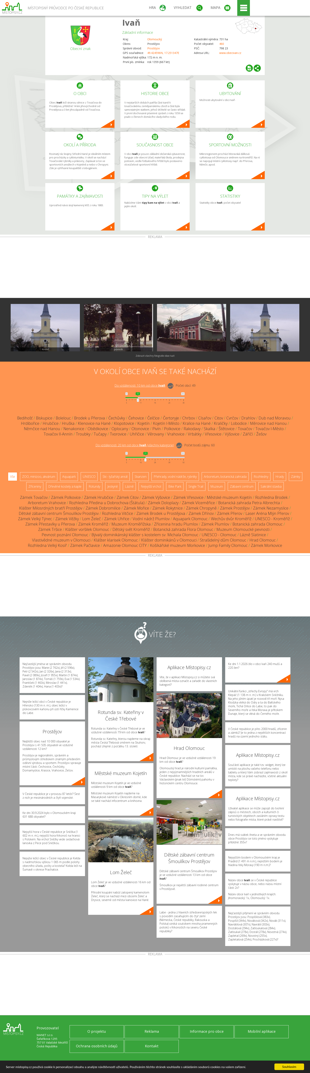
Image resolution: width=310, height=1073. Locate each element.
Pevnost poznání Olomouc (65, 534)
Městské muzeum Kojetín (229, 497)
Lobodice (239, 423)
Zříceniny (34, 486)
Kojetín (143, 423)
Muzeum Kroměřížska (131, 524)
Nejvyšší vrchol (151, 486)
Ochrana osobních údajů (96, 1046)
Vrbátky (194, 434)
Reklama (152, 1031)
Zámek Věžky (67, 518)
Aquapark (69, 476)
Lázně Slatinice (253, 534)
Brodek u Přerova (89, 418)
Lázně (129, 486)
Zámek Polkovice (66, 497)
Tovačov (245, 428)
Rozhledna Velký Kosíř (47, 545)
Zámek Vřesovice (188, 497)
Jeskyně (112, 486)
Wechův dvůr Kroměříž (231, 518)
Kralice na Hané (197, 423)
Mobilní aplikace (262, 1031)
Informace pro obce (207, 1031)
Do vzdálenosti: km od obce (139, 385)
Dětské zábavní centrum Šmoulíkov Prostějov (59, 513)
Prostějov (153, 48)
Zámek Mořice (136, 508)
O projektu (96, 1031)
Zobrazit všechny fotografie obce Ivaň (155, 355)
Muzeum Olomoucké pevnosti (242, 529)
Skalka (209, 428)
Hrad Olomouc (263, 540)
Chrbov (188, 418)
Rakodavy (192, 428)
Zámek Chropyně (201, 508)
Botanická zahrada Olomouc (257, 524)
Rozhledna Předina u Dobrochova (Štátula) (107, 502)
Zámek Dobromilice (103, 508)
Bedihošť (25, 418)
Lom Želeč (91, 518)
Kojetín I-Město (166, 423)
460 (221, 44)
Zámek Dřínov (201, 513)
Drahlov (248, 418)
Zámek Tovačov (34, 497)
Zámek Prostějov (235, 508)
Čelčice (153, 418)
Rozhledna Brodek (271, 497)
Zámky (295, 476)
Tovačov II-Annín (58, 434)
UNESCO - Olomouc (219, 534)
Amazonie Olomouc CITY (125, 545)
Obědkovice (98, 428)
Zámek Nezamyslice (270, 508)
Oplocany (120, 428)
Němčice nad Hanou (42, 428)
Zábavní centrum (241, 486)
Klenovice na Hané (94, 423)
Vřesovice (213, 434)
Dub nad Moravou (275, 418)
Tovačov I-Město (269, 428)
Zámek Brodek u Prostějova (160, 513)
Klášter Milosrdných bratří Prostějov (50, 508)
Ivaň (131, 22)
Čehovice (136, 418)
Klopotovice (124, 423)
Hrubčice (51, 423)
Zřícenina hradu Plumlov (176, 524)
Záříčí (248, 434)
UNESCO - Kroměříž (272, 518)
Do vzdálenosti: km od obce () (134, 445)
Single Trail (195, 486)
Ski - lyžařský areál (115, 476)
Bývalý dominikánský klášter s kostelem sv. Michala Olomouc (145, 534)
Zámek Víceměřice (198, 502)
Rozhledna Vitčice (117, 513)
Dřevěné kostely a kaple (64, 486)
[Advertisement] (155, 268)
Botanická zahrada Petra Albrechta (249, 502)
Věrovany (155, 434)
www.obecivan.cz (230, 53)
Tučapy (100, 434)
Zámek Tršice (50, 529)
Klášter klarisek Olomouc (116, 540)
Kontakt (152, 1046)
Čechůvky (116, 418)
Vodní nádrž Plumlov (151, 518)
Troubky (83, 434)
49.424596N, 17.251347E (163, 53)
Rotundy (94, 486)
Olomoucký (154, 39)
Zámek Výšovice (156, 497)
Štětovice (226, 428)
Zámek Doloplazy (163, 502)
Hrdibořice (30, 423)
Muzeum (216, 486)
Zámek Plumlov (215, 524)
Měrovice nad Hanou (268, 423)
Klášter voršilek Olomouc (87, 529)
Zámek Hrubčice (98, 497)
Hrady (279, 476)
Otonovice (140, 428)
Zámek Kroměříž (93, 524)
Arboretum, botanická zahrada (225, 476)
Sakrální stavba (271, 486)
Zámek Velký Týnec (35, 518)
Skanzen (140, 476)
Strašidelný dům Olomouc (223, 540)
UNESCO (89, 476)
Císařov (204, 418)
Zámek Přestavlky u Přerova (50, 524)
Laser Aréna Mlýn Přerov (267, 513)
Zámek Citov (128, 497)
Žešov (261, 434)
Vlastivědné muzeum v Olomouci (61, 540)
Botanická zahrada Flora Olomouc (183, 529)
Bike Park (174, 486)
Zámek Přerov (229, 513)
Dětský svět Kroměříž (131, 529)
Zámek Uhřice (116, 518)
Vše (12, 476)
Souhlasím (289, 1067)
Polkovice (172, 428)
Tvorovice (118, 434)
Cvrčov (232, 418)
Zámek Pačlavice (85, 545)
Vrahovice (175, 434)
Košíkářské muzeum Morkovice (177, 545)
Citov (219, 418)
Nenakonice (73, 428)
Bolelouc (63, 418)
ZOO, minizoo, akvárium (38, 476)
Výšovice (232, 434)
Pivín (156, 428)
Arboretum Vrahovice (47, 502)
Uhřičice (137, 434)
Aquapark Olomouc (190, 518)
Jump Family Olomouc (228, 545)
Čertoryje (171, 418)
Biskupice (44, 418)
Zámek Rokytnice (167, 508)
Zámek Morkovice (266, 545)
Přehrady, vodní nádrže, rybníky (175, 476)
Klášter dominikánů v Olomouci (169, 540)
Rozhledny (261, 476)
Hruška (68, 423)
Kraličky (221, 423)
